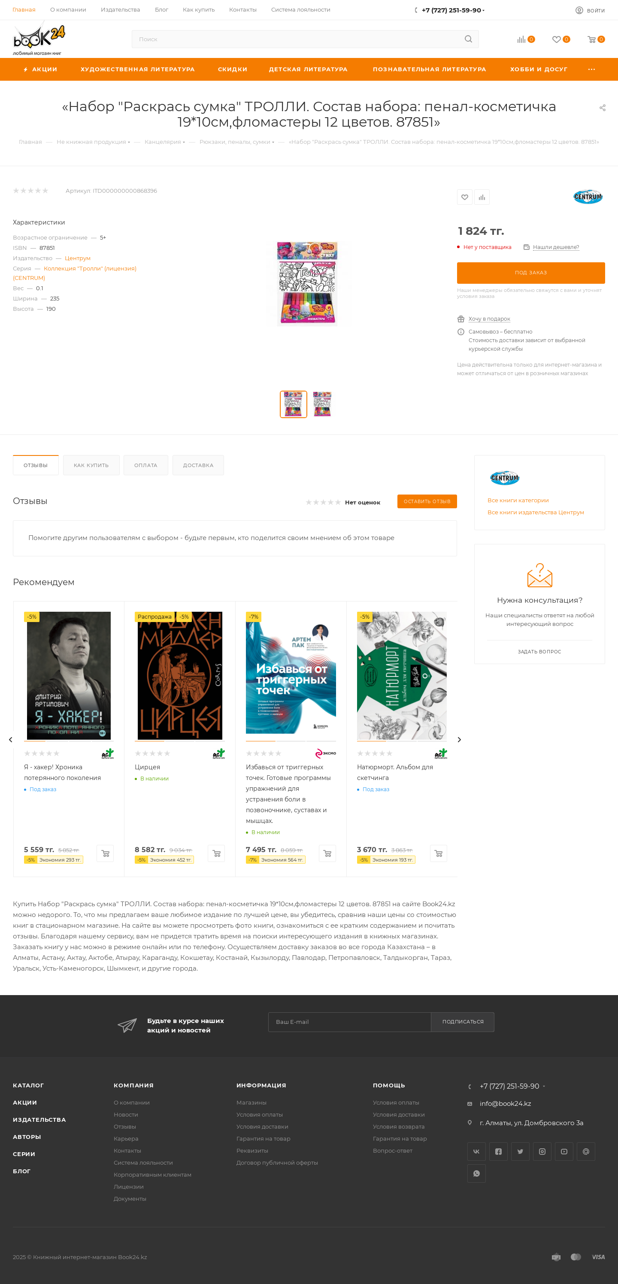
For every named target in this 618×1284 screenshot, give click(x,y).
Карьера (126, 1138)
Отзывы (36, 465)
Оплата (146, 465)
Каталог (28, 1085)
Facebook (498, 1151)
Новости (126, 1114)
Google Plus (586, 1151)
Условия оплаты (259, 1114)
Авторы (27, 1136)
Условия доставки (262, 1126)
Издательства (39, 1119)
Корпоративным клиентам (152, 1174)
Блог (22, 1171)
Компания (134, 1085)
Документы (130, 1198)
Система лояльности (143, 1162)
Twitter (520, 1151)
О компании (132, 1102)
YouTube (564, 1151)
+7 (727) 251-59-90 (451, 10)
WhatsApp (476, 1173)
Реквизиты (252, 1150)
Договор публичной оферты (277, 1162)
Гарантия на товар (263, 1138)
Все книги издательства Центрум (536, 512)
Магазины (251, 1102)
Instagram (542, 1151)
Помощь (389, 1085)
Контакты (127, 1150)
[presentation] (10, 739)
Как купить (91, 465)
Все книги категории (518, 500)
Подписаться (463, 1022)
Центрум (78, 258)
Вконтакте (476, 1151)
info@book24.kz (505, 1103)
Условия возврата (399, 1126)
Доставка (198, 465)
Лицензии (129, 1186)
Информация (261, 1085)
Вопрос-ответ (392, 1150)
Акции (25, 1102)
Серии (24, 1153)
